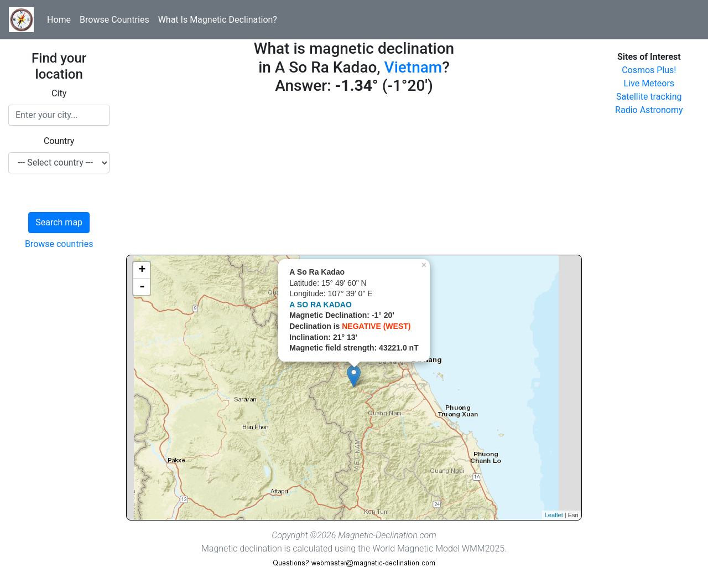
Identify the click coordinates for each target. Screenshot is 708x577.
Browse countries (59, 244)
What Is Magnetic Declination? (217, 19)
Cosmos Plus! (649, 70)
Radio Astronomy (649, 110)
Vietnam (413, 67)
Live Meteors (649, 83)
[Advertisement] (353, 177)
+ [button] (141, 270)
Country (59, 141)
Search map (58, 222)
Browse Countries (114, 19)
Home (59, 19)
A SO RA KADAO (320, 304)
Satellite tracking (649, 96)
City (58, 93)
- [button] (142, 287)
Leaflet (554, 515)
